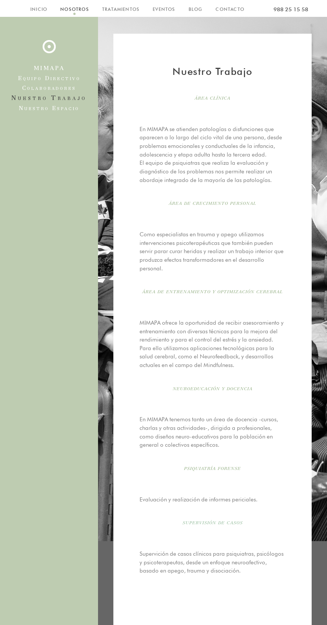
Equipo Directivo (49, 78)
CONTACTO (230, 9)
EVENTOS (164, 9)
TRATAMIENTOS (121, 9)
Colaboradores (49, 88)
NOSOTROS (74, 9)
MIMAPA (49, 68)
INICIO (38, 9)
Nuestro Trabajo (49, 98)
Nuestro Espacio (49, 108)
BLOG (196, 9)
